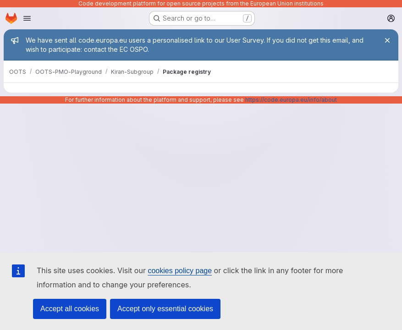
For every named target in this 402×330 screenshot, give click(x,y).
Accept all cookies (69, 309)
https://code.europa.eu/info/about (291, 99)
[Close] (387, 40)
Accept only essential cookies (165, 309)
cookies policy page (180, 271)
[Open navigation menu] (27, 18)
